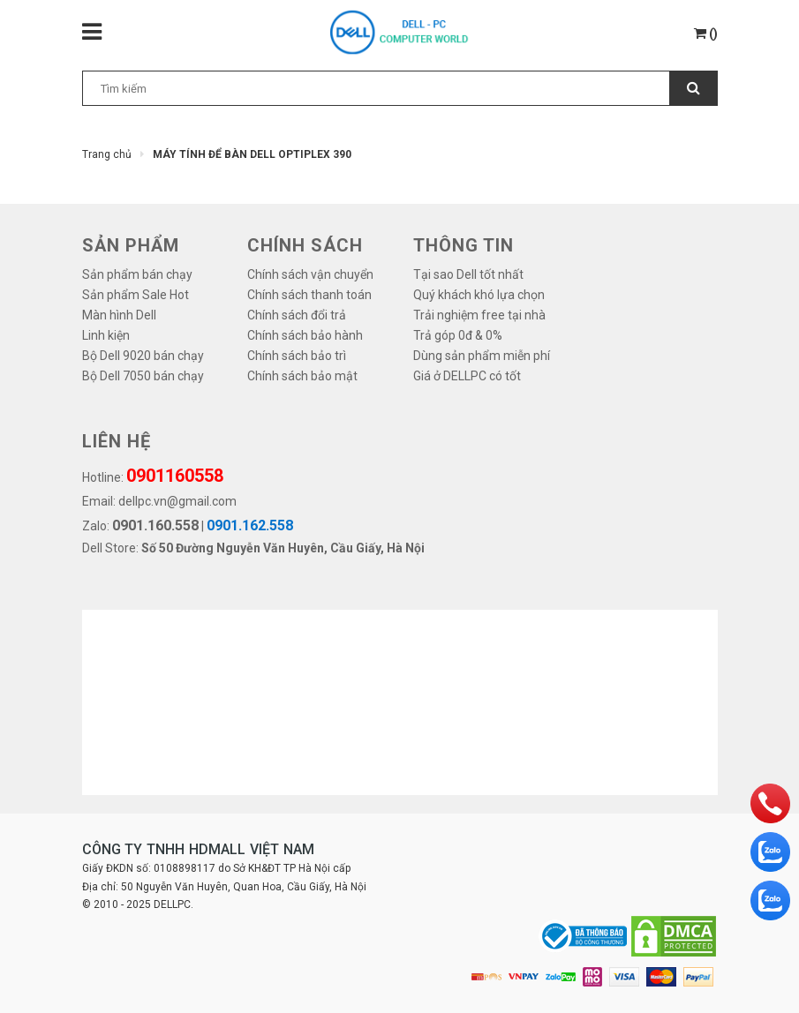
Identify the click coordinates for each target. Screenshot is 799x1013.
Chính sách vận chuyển (310, 274)
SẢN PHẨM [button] (130, 245)
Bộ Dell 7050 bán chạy (143, 376)
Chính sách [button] (305, 245)
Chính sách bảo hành (305, 335)
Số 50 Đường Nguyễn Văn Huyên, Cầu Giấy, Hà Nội (283, 548)
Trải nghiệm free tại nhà (479, 315)
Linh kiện (106, 335)
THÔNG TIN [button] (463, 245)
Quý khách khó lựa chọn (479, 295)
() (706, 33)
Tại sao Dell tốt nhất (468, 274)
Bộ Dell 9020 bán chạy (143, 356)
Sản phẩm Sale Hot (135, 295)
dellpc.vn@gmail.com (177, 501)
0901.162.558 (250, 525)
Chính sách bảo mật (302, 376)
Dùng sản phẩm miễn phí (481, 356)
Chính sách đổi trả (296, 315)
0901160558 (174, 475)
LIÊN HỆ (116, 441)
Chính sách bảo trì (296, 356)
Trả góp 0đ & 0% (457, 335)
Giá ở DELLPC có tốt (467, 376)
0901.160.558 (155, 525)
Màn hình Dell (119, 315)
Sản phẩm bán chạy (137, 274)
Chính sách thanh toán (309, 295)
